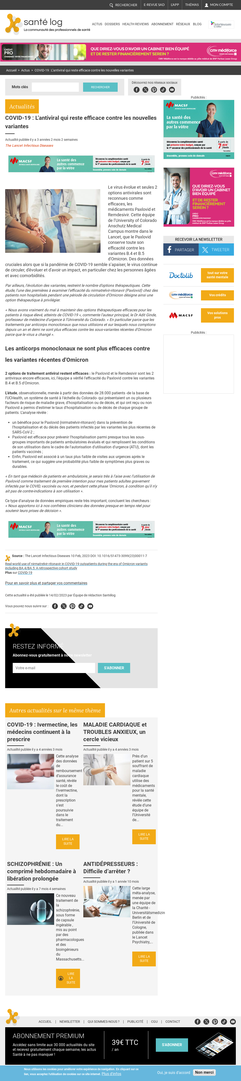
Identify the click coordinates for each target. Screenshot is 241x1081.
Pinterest (154, 89)
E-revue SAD (154, 5)
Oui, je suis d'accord (173, 1072)
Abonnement (162, 24)
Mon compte (221, 5)
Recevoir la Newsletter (198, 239)
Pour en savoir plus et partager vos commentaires (46, 583)
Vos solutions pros (217, 315)
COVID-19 (25, 573)
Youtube (90, 605)
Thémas (192, 5)
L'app (175, 5)
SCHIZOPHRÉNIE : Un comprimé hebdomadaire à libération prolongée (41, 871)
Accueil (11, 70)
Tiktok (163, 89)
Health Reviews (135, 24)
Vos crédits (217, 295)
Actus (97, 24)
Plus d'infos (111, 1074)
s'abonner (172, 1045)
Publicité (135, 1021)
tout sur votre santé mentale (217, 275)
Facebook (137, 89)
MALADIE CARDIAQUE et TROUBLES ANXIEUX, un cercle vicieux (115, 732)
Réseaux (183, 24)
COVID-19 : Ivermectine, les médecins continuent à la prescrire (42, 732)
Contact (172, 1021)
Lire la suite (68, 841)
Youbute (172, 89)
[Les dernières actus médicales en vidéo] (198, 392)
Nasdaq (215, 21)
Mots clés (20, 87)
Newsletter (70, 1021)
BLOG (197, 24)
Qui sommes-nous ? (104, 1021)
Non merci (204, 1072)
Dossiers (112, 24)
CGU (154, 1021)
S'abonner (114, 668)
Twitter (145, 89)
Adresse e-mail (26, 660)
